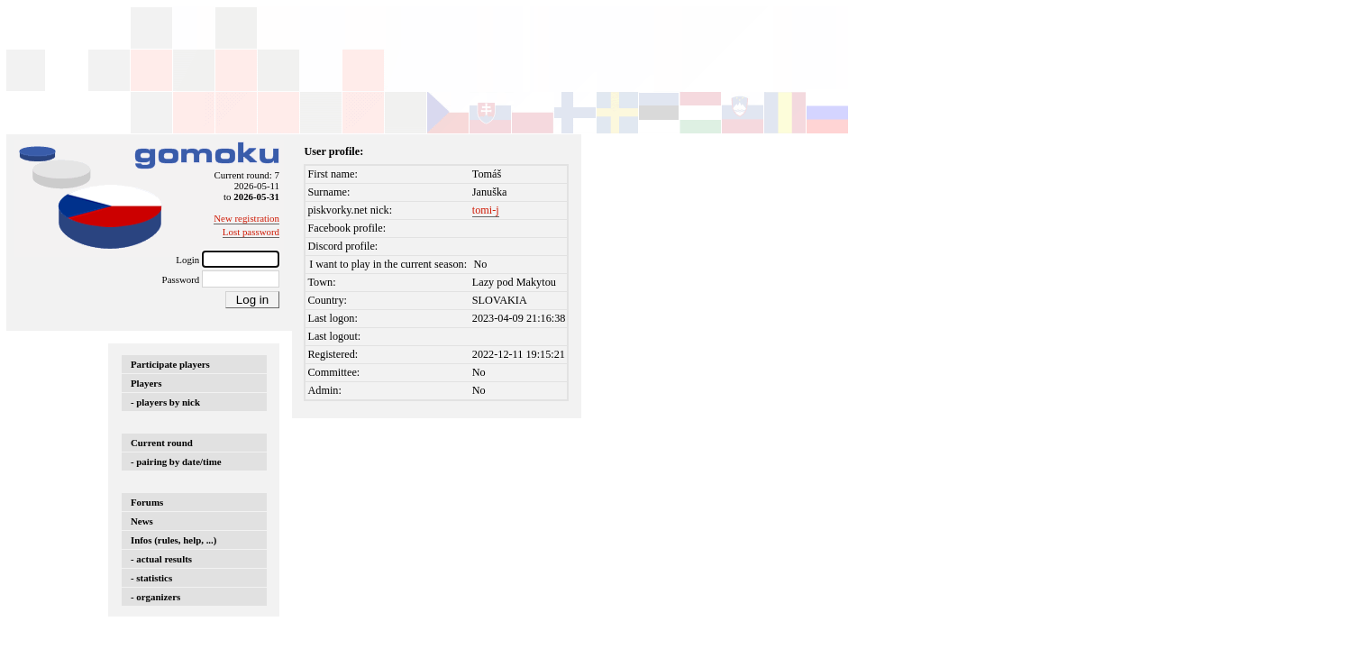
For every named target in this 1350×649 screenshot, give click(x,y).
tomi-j (485, 210)
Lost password (251, 231)
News (142, 521)
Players (146, 383)
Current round (162, 442)
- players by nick (165, 402)
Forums (147, 502)
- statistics (151, 577)
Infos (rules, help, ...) (173, 540)
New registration (246, 218)
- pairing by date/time (176, 461)
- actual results (161, 558)
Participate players (170, 364)
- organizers (155, 596)
